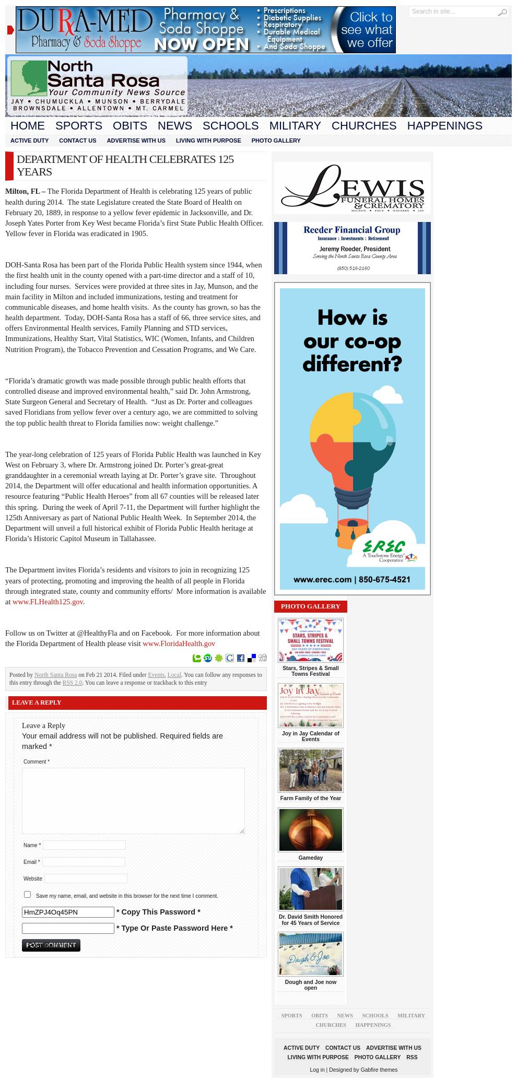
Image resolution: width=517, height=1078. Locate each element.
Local (174, 675)
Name (32, 845)
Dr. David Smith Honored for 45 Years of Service (311, 919)
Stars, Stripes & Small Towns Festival (311, 671)
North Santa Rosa (55, 675)
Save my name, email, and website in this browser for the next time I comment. (127, 896)
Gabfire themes (379, 1070)
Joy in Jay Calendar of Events (310, 736)
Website (33, 879)
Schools (231, 125)
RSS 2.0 (73, 682)
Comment (37, 762)
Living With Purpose (208, 140)
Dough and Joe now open (310, 985)
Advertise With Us (136, 140)
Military (295, 125)
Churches (364, 125)
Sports (78, 125)
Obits (130, 125)
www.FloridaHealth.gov (179, 643)
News (175, 125)
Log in (317, 1070)
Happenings (445, 125)
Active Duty (29, 140)
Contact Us (77, 140)
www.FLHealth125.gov (48, 601)
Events (156, 675)
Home (27, 125)
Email (32, 862)
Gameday (311, 858)
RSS (411, 1057)
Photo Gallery (276, 140)
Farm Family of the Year (311, 798)
